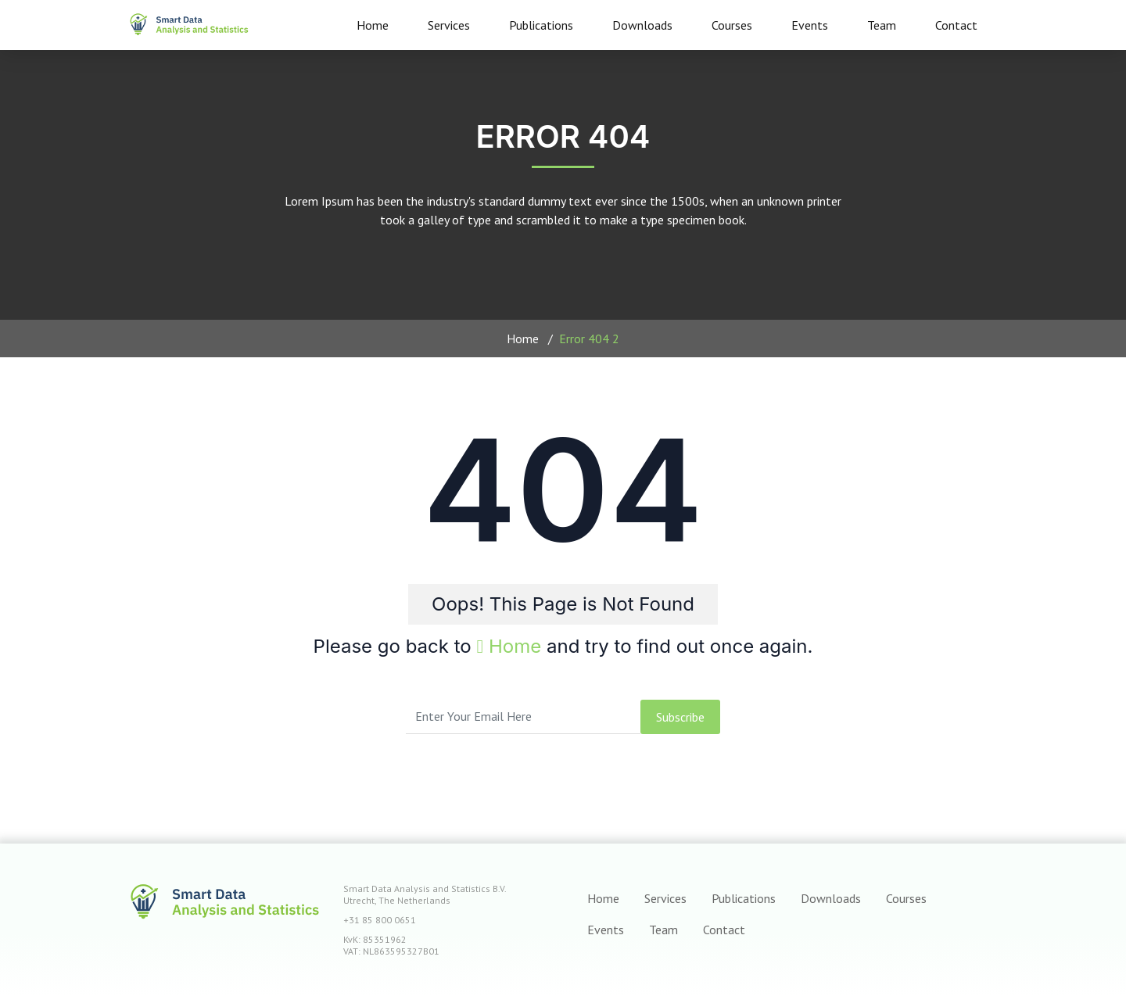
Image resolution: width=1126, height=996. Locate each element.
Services (449, 25)
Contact (956, 25)
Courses (732, 25)
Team (881, 25)
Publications (541, 25)
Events (809, 25)
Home (373, 25)
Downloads (642, 25)
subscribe (680, 717)
